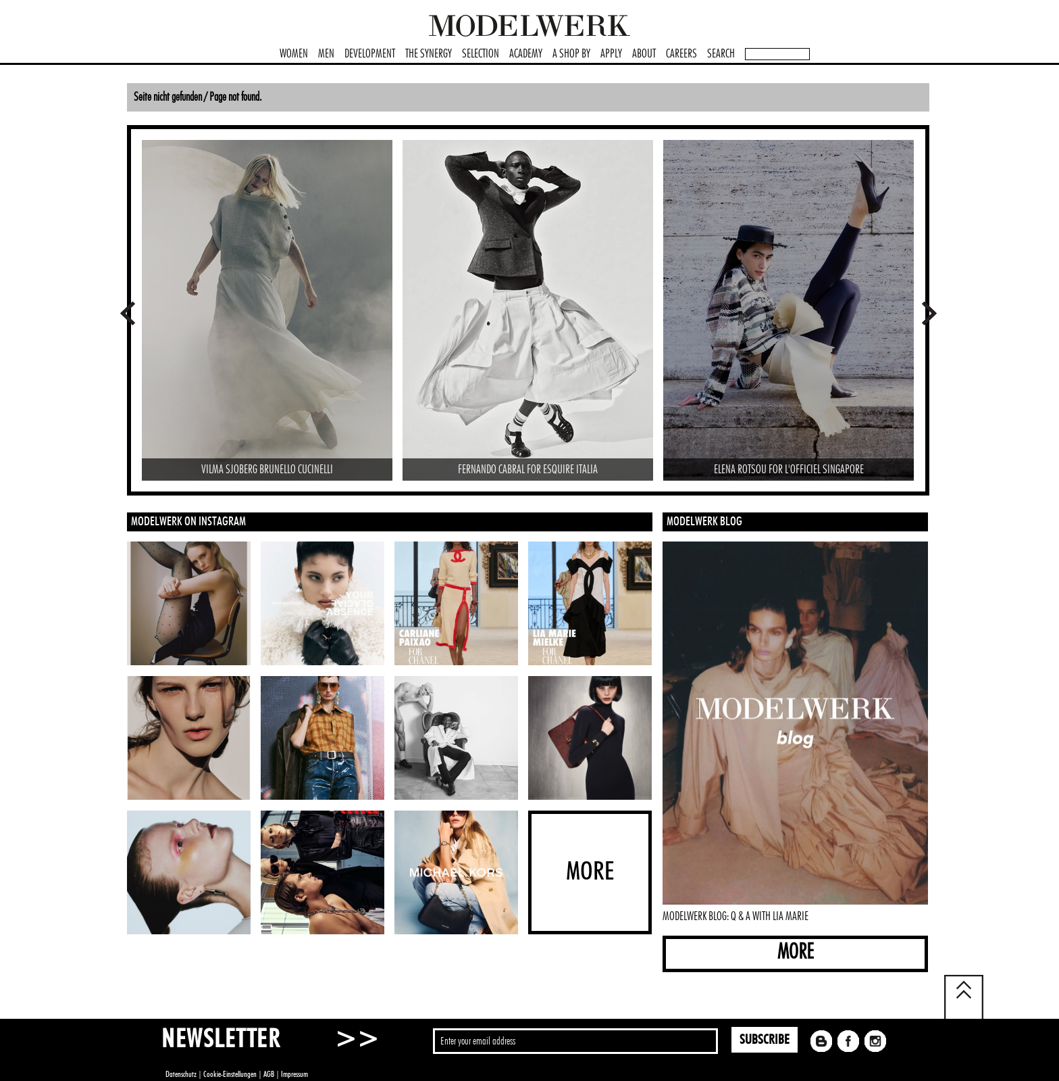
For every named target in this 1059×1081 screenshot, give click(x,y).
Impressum (294, 1074)
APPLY (611, 54)
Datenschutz (181, 1074)
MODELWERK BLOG (704, 522)
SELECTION (480, 54)
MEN (326, 54)
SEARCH (721, 54)
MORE (795, 952)
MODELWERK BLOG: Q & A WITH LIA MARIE (735, 917)
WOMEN (294, 54)
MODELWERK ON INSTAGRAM (188, 522)
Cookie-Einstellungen (230, 1074)
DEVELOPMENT (369, 54)
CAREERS (681, 54)
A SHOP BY (571, 54)
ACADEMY (525, 54)
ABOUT (644, 54)
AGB (268, 1074)
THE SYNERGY (428, 54)
